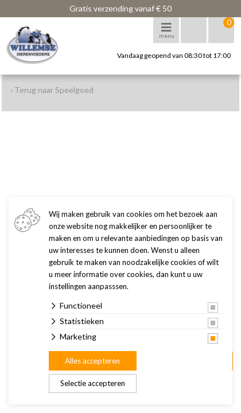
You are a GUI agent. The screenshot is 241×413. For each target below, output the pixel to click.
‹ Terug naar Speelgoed (52, 90)
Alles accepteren (92, 360)
